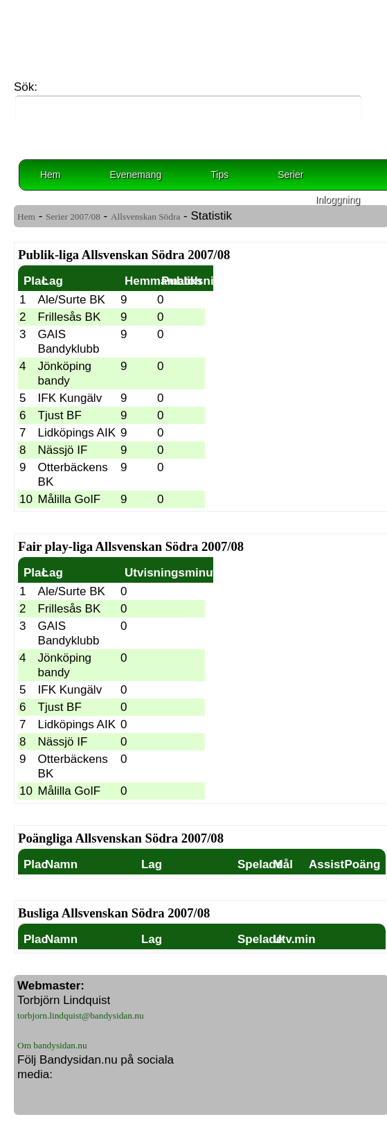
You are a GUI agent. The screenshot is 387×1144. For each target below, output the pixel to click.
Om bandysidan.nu (52, 1045)
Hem (50, 174)
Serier (290, 174)
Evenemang (136, 174)
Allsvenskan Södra (145, 216)
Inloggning (337, 199)
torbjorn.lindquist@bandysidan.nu (80, 1015)
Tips (219, 174)
